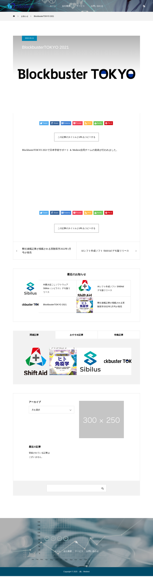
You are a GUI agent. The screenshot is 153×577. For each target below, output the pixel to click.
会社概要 (66, 6)
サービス (80, 6)
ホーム (53, 6)
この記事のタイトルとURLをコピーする (76, 137)
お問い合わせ (97, 6)
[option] (35, 362)
